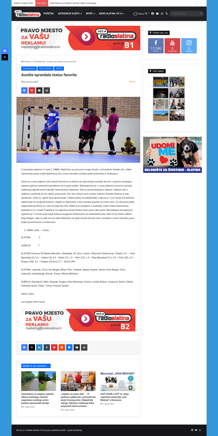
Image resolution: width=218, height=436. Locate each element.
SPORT (89, 13)
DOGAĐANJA (39, 61)
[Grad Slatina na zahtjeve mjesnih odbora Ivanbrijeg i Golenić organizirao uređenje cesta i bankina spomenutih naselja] (38, 381)
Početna (26, 61)
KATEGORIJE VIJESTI (69, 13)
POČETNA (49, 13)
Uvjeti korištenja (74, 430)
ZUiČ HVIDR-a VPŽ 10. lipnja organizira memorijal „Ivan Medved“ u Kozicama (114, 397)
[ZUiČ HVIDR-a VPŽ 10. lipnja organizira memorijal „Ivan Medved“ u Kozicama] (117, 381)
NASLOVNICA (45, 68)
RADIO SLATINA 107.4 (110, 13)
